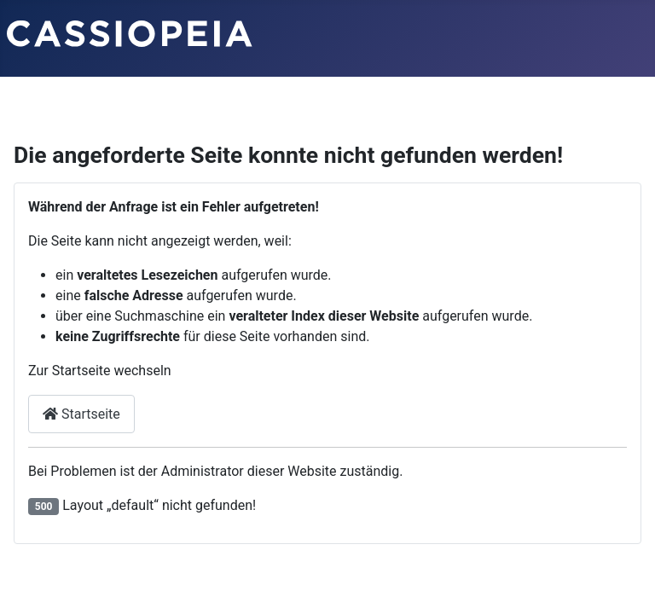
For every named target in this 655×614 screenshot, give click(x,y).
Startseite (81, 414)
